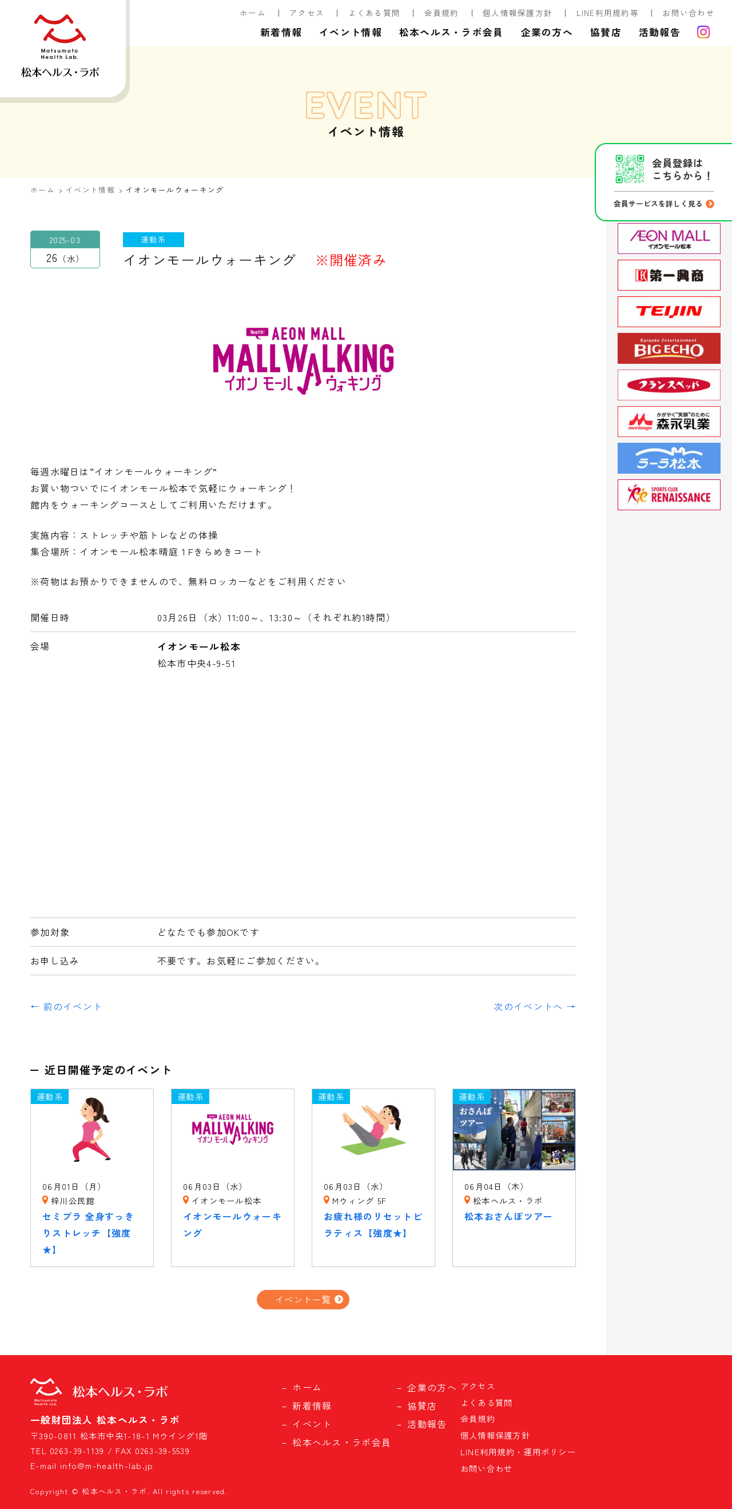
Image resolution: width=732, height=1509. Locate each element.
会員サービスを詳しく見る (658, 203)
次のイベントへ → (535, 1006)
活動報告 (660, 32)
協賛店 (606, 32)
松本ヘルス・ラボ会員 (451, 32)
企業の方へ (547, 32)
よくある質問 (374, 12)
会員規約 (441, 12)
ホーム (253, 12)
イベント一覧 (303, 1299)
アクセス (306, 12)
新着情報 (281, 32)
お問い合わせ (688, 12)
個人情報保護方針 (517, 12)
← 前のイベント (66, 1006)
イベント (312, 1424)
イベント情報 (350, 32)
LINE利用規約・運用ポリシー (518, 1452)
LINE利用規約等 (607, 12)
